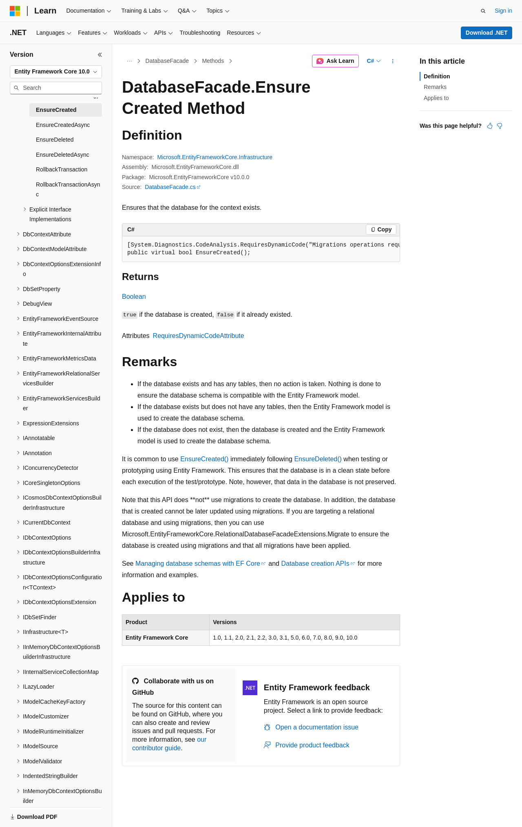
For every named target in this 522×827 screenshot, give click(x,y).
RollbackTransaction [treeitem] (61, 169)
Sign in (503, 10)
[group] (261, 249)
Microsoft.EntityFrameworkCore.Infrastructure (214, 157)
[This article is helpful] (490, 126)
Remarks (435, 87)
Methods (213, 61)
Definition (437, 76)
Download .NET (487, 32)
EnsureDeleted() (318, 459)
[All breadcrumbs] (129, 61)
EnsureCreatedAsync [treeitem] (63, 125)
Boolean (134, 296)
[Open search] (483, 11)
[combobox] (56, 71)
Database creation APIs (315, 563)
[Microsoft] (15, 11)
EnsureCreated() (204, 459)
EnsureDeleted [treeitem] (55, 139)
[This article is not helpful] (499, 126)
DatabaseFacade (167, 61)
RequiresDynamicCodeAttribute (198, 335)
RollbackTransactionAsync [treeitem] (68, 189)
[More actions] (393, 61)
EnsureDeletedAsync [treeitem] (62, 154)
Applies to (436, 98)
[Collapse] (99, 54)
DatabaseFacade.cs (170, 187)
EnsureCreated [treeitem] (56, 110)
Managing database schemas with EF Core (197, 563)
